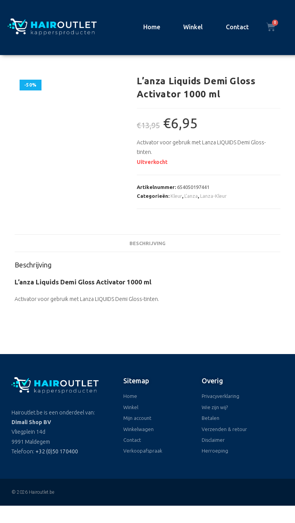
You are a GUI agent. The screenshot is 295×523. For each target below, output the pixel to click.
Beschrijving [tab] (147, 243)
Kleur (176, 196)
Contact (237, 26)
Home (151, 26)
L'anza (191, 196)
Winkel (193, 26)
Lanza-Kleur (213, 196)
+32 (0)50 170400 (56, 451)
